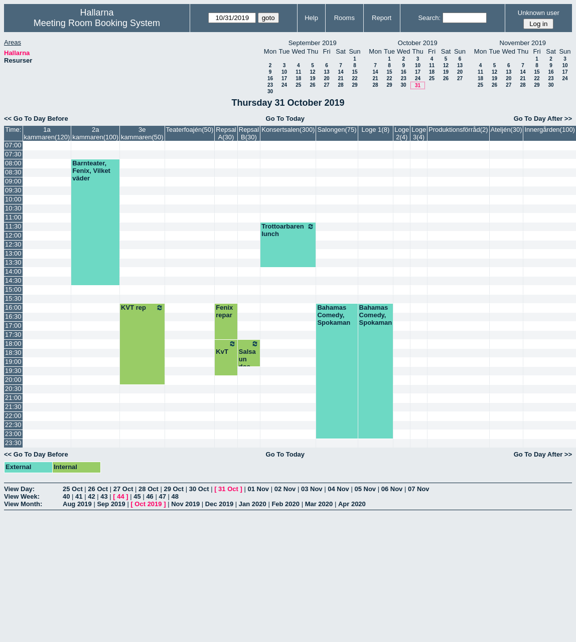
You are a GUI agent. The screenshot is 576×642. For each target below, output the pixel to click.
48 (175, 496)
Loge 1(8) (376, 129)
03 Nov (312, 489)
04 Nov (338, 489)
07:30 (13, 154)
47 (162, 496)
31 (417, 85)
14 (340, 72)
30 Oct (199, 489)
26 (312, 85)
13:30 (13, 262)
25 (298, 85)
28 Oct (148, 489)
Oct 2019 (148, 504)
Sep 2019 (111, 504)
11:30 (13, 226)
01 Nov (258, 489)
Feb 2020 (285, 504)
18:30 (13, 352)
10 (284, 72)
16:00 (13, 307)
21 (340, 78)
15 (354, 72)
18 (298, 78)
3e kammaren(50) (142, 133)
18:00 (13, 343)
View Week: (22, 496)
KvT (226, 347)
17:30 (13, 334)
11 (298, 72)
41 (78, 496)
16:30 (13, 316)
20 (326, 78)
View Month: (23, 504)
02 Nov (285, 489)
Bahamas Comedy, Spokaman (333, 315)
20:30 (13, 388)
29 (354, 85)
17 (284, 78)
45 (136, 496)
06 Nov (392, 489)
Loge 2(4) (401, 133)
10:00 (13, 199)
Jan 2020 (252, 504)
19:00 (13, 361)
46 (149, 496)
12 (312, 72)
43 (103, 496)
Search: (429, 18)
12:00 (13, 235)
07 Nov (418, 489)
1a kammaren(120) (47, 133)
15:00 (13, 289)
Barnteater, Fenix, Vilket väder (91, 170)
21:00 (13, 397)
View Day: (19, 489)
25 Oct (73, 489)
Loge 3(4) (418, 133)
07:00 (13, 145)
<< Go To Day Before (36, 118)
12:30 (13, 244)
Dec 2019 (219, 504)
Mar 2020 (319, 504)
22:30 (13, 425)
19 (312, 78)
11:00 (13, 217)
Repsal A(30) (226, 133)
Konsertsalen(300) (288, 129)
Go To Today (285, 118)
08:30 (13, 172)
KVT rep (142, 308)
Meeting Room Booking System (97, 23)
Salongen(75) (336, 129)
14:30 (13, 280)
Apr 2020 (352, 504)
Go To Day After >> (543, 118)
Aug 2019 (77, 504)
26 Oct (98, 489)
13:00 (13, 253)
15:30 (13, 298)
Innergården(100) (549, 129)
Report (381, 18)
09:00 (13, 181)
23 (270, 85)
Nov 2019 (185, 504)
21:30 (13, 406)
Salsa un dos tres (249, 359)
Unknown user (538, 13)
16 (270, 78)
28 (340, 85)
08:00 (13, 163)
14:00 (13, 271)
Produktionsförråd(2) (458, 129)
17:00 (13, 325)
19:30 (13, 370)
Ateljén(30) (506, 129)
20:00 (13, 379)
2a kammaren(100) (95, 133)
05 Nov (365, 489)
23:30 (13, 443)
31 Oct (228, 489)
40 (66, 496)
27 (326, 85)
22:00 (13, 415)
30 (270, 91)
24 (284, 85)
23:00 (13, 434)
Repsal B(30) (249, 133)
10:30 (13, 208)
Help (311, 18)
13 (326, 72)
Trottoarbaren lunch (288, 230)
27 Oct (123, 489)
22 (354, 78)
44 (120, 496)
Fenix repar (224, 311)
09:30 (13, 190)
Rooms (344, 18)
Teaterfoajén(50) (190, 129)
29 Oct (174, 489)
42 (91, 496)
